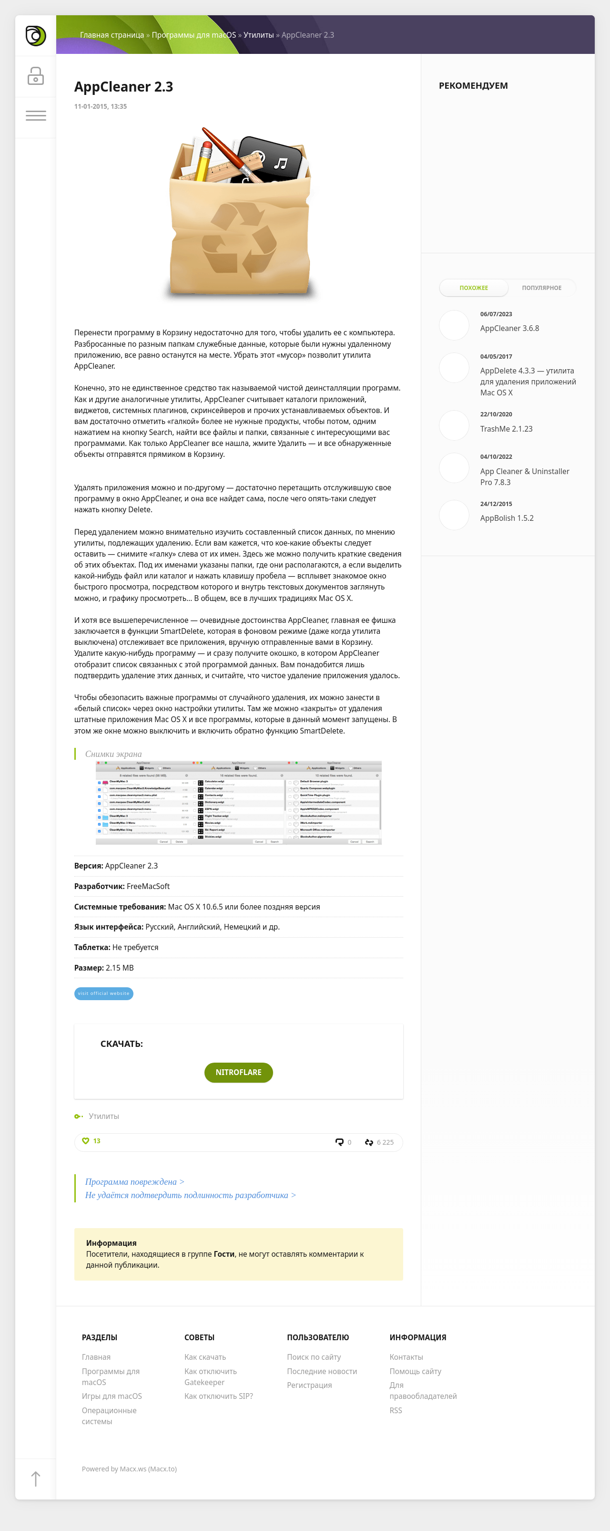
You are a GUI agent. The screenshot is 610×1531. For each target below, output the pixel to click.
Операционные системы (109, 1416)
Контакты (406, 1358)
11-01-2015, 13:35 (100, 106)
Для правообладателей (423, 1391)
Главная (96, 1358)
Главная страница (112, 35)
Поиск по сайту (314, 1358)
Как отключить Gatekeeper (210, 1377)
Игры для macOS (112, 1397)
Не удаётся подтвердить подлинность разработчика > (191, 1195)
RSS (395, 1411)
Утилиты (259, 35)
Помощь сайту (415, 1371)
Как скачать (205, 1358)
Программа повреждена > (135, 1182)
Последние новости (322, 1371)
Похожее (474, 287)
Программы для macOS (194, 35)
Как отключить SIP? (218, 1397)
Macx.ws (133, 1469)
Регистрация (309, 1385)
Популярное (541, 287)
